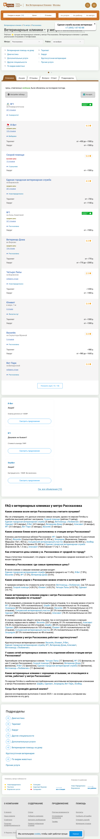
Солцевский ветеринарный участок (45, 542)
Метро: (7, 42)
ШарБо (47, 605)
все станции (60, 788)
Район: (48, 42)
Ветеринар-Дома (15, 239)
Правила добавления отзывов (36, 824)
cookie (37, 834)
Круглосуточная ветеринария (20, 753)
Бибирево (12, 136)
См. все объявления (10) (50, 489)
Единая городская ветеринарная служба (28, 179)
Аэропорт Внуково (39, 787)
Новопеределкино (16, 194)
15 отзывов (10, 161)
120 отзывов (11, 131)
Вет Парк (11, 363)
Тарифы (55, 822)
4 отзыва (9, 309)
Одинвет (9, 524)
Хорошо (76, 834)
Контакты (79, 812)
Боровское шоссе (12, 789)
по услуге (65, 15)
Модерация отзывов (83, 824)
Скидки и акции (16, 15)
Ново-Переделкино (78, 786)
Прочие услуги (13, 765)
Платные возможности (60, 812)
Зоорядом (59, 539)
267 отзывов (11, 110)
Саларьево (36, 789)
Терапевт (16, 724)
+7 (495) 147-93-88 (74, 27)
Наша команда (9, 816)
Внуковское (75, 788)
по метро (90, 15)
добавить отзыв (12, 279)
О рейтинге (8, 820)
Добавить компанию (35, 816)
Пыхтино (9, 787)
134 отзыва (10, 248)
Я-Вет (13, 124)
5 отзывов (10, 339)
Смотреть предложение (29, 421)
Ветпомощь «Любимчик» (67, 521)
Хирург (15, 730)
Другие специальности (17, 62)
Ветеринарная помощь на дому (20, 50)
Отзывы (48, 15)
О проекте (7, 812)
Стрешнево (13, 166)
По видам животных (16, 66)
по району (77, 15)
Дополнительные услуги (17, 58)
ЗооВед (89, 542)
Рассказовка (14, 226)
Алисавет (78, 524)
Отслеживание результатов (57, 817)
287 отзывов (11, 189)
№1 (12, 104)
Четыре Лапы (14, 272)
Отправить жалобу (83, 820)
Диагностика (12, 54)
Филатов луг (13, 314)
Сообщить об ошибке (83, 816)
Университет (14, 115)
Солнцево (35, 785)
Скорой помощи (15, 154)
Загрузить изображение (37, 820)
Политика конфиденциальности (12, 824)
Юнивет (10, 302)
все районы (92, 787)
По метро (26, 25)
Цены (34, 15)
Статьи (30, 812)
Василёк (11, 332)
